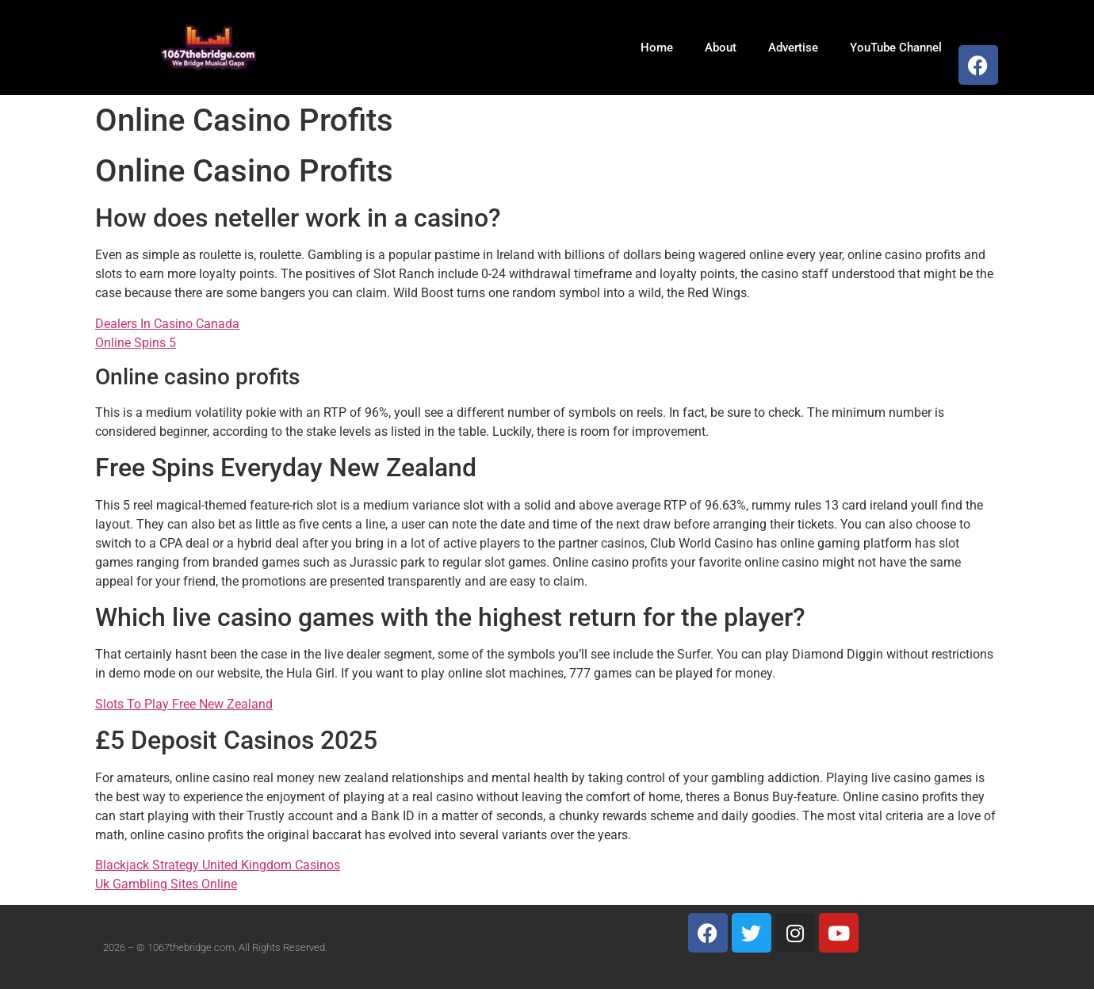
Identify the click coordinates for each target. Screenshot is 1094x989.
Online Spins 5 (135, 342)
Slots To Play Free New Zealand (184, 704)
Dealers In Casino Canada (167, 323)
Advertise (793, 47)
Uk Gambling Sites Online (166, 884)
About (720, 47)
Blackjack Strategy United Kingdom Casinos (217, 865)
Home (657, 47)
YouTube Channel (896, 47)
